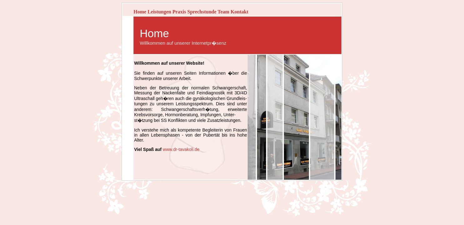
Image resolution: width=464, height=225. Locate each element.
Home (140, 11)
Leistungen (159, 11)
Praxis (179, 11)
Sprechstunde (201, 11)
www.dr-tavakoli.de (181, 149)
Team (223, 11)
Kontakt (239, 11)
